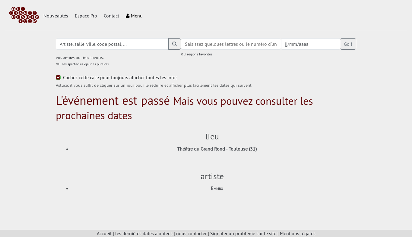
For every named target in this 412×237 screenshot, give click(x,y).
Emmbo (217, 188)
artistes (68, 57)
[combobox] (231, 44)
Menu (134, 16)
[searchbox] (231, 44)
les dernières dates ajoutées (144, 233)
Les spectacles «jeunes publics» (85, 64)
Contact (111, 16)
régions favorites (199, 54)
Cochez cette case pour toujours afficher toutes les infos (120, 77)
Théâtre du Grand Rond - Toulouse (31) (217, 149)
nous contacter (191, 233)
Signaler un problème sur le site (243, 233)
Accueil (104, 233)
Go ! (348, 44)
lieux (85, 57)
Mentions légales (297, 233)
